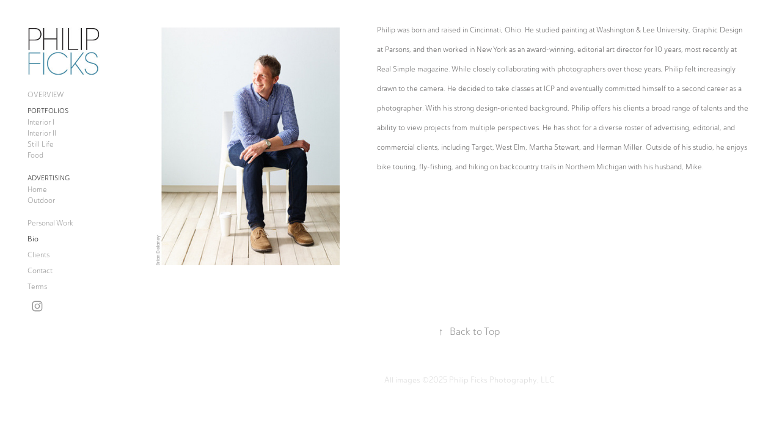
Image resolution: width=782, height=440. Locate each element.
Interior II (41, 133)
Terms (37, 286)
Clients (38, 255)
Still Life (40, 144)
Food (35, 155)
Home (37, 189)
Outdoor (41, 200)
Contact (40, 270)
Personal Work (50, 223)
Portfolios (47, 111)
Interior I (40, 122)
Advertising (48, 178)
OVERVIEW (45, 94)
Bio (32, 239)
